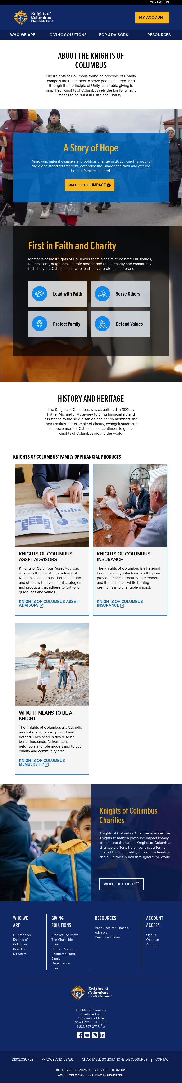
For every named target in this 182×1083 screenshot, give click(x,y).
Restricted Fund (63, 953)
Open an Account (152, 942)
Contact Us (159, 2)
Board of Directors (20, 951)
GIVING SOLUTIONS (68, 34)
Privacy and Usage (58, 1059)
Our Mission (22, 934)
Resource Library (107, 937)
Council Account (63, 949)
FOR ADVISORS (113, 34)
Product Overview (64, 934)
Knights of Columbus (20, 942)
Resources (159, 34)
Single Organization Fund (60, 963)
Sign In (151, 934)
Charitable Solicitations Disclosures (114, 1059)
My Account (152, 17)
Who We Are (23, 34)
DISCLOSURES (22, 1059)
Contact (162, 1059)
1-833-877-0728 (88, 1026)
